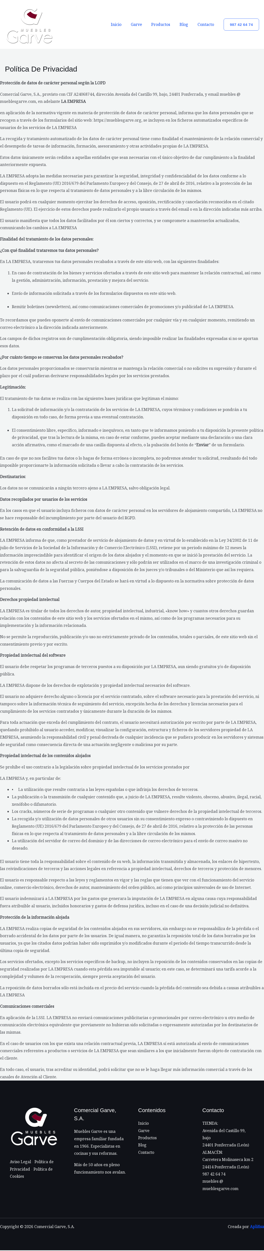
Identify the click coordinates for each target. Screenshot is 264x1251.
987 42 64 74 (213, 1174)
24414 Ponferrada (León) (225, 1167)
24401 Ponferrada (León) (225, 1145)
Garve (141, 24)
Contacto (206, 24)
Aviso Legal (20, 1161)
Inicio (122, 24)
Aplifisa (257, 1227)
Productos (164, 24)
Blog (186, 24)
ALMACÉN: (212, 1152)
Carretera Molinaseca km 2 (228, 1160)
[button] (241, 25)
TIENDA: (210, 1123)
